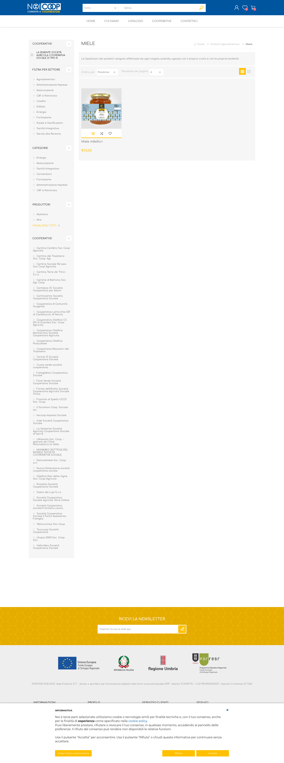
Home (200, 47)
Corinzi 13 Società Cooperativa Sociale (45, 360)
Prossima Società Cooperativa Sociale (45, 488)
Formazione (44, 120)
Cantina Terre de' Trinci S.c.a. (49, 275)
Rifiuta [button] (178, 753)
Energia (41, 114)
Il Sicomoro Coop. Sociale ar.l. (50, 411)
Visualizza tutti (44, 228)
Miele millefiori (92, 144)
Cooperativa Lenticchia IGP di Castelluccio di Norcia (51, 315)
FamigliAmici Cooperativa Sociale (50, 376)
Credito (41, 103)
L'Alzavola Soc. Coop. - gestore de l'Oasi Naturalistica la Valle (48, 444)
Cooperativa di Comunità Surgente (50, 307)
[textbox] (158, 9)
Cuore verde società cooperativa (47, 368)
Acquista (93, 136)
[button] (227, 710)
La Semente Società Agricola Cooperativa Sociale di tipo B (50, 58)
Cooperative (42, 46)
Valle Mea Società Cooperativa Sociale (46, 549)
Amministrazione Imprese (52, 87)
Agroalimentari (46, 82)
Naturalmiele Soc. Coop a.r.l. (49, 464)
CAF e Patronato (47, 98)
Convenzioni (44, 176)
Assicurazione (45, 93)
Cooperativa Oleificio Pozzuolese (48, 344)
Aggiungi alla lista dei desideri (110, 136)
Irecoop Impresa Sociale (51, 418)
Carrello (251, 9)
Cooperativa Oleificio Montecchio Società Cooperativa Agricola (48, 335)
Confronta (101, 136)
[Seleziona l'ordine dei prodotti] (107, 74)
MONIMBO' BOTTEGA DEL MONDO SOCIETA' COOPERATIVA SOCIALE (50, 455)
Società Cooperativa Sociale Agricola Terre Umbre (51, 501)
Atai (39, 222)
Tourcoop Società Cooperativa (46, 533)
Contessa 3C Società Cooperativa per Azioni (48, 291)
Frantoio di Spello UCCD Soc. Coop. (50, 403)
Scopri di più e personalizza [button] (73, 753)
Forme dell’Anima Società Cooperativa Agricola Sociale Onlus (51, 394)
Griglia (242, 74)
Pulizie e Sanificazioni (50, 125)
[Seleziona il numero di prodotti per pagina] (156, 74)
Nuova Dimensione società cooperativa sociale (51, 472)
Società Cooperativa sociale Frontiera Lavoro (48, 509)
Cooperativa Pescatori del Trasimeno (51, 352)
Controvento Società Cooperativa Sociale (48, 299)
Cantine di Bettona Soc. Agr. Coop (49, 283)
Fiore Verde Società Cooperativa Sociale (47, 384)
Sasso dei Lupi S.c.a (49, 494)
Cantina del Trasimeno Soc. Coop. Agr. (48, 259)
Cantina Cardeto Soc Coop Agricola (51, 251)
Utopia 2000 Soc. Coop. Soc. (49, 541)
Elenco (249, 74)
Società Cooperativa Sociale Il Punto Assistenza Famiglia (49, 519)
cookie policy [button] (137, 721)
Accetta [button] (212, 753)
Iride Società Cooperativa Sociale (50, 424)
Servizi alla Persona (49, 136)
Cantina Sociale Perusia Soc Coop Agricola (49, 267)
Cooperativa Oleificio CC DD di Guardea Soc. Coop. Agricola (50, 325)
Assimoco (42, 217)
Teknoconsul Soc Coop (51, 526)
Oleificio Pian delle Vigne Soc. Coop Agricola (50, 480)
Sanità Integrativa (48, 131)
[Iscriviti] (138, 632)
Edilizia (41, 109)
